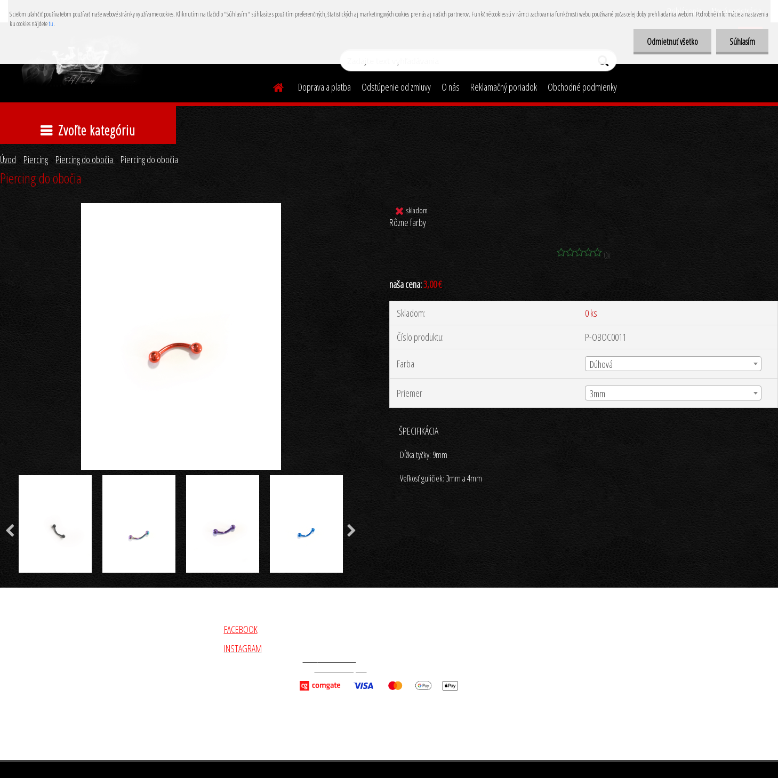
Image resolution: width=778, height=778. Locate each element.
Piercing (35, 159)
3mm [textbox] (597, 393)
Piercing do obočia (85, 159)
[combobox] (673, 363)
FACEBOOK (241, 629)
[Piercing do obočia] (181, 208)
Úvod (8, 159)
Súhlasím (742, 41)
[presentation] (351, 531)
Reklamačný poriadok (503, 87)
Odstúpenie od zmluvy (396, 87)
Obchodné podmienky (582, 87)
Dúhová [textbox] (601, 364)
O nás (451, 87)
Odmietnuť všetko (672, 41)
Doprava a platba (324, 87)
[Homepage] (272, 86)
